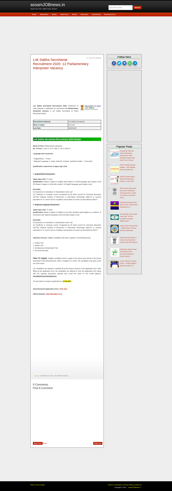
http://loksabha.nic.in (54, 294)
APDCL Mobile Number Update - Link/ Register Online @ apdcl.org (128, 167)
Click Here (63, 289)
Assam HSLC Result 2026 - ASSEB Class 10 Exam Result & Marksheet (128, 228)
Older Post (97, 443)
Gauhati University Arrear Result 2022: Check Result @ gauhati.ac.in (129, 205)
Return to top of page (37, 485)
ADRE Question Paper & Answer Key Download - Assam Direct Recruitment (128, 240)
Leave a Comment (95, 58)
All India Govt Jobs (46, 376)
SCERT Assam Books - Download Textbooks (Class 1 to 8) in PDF (128, 179)
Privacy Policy (128, 485)
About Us (111, 485)
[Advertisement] (87, 35)
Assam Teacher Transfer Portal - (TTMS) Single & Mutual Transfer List (128, 263)
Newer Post (37, 443)
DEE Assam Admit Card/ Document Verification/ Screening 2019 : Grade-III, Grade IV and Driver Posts (128, 192)
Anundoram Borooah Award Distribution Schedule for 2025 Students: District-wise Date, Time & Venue (127, 155)
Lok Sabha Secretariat (61, 376)
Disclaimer (118, 485)
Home (45, 443)
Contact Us (138, 485)
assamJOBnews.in (47, 4)
